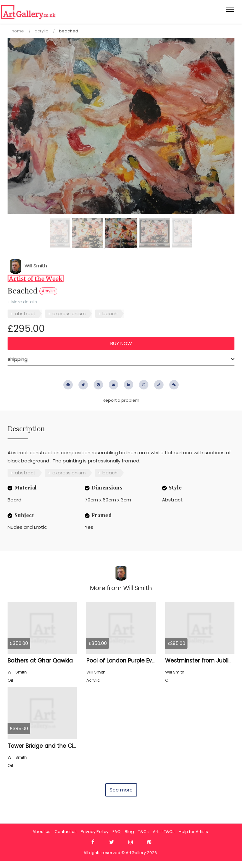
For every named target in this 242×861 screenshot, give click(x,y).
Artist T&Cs (164, 832)
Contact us (66, 832)
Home (18, 31)
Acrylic (41, 31)
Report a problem (121, 400)
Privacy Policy (94, 832)
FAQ (116, 832)
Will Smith (27, 265)
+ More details (22, 302)
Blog (129, 832)
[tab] (121, 359)
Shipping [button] (17, 359)
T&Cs (143, 832)
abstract (25, 313)
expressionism (69, 313)
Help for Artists (193, 832)
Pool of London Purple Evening (126, 660)
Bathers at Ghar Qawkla (40, 660)
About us (41, 832)
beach (110, 313)
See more (121, 789)
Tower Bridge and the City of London (57, 746)
